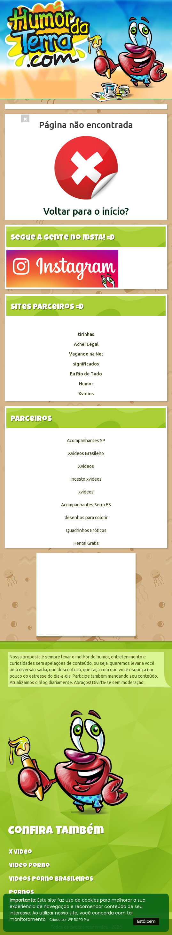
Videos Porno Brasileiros (51, 880)
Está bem (146, 921)
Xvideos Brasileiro (86, 453)
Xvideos (86, 466)
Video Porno (29, 866)
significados (86, 363)
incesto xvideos (86, 479)
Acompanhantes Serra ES (86, 504)
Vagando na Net (86, 353)
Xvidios (86, 393)
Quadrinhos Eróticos (86, 530)
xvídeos (86, 491)
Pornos (21, 893)
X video (20, 853)
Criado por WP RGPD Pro (69, 919)
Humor (86, 383)
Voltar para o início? (86, 211)
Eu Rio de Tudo (86, 373)
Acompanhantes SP (86, 440)
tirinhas (86, 334)
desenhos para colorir (86, 517)
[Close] (25, 118)
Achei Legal (86, 344)
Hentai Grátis (86, 543)
